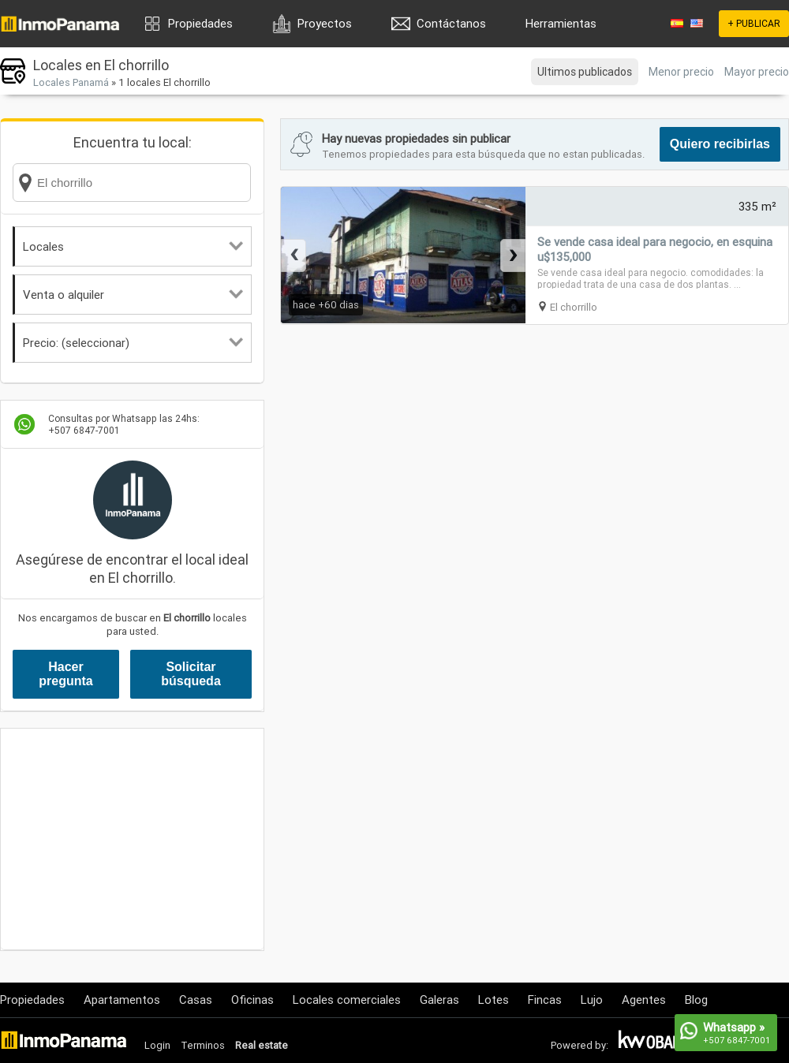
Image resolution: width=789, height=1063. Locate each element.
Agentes (644, 999)
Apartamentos (122, 999)
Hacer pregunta (65, 674)
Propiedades (200, 23)
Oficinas (252, 999)
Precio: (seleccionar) (133, 342)
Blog (696, 999)
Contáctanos (451, 23)
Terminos (203, 1045)
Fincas (545, 999)
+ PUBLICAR (753, 23)
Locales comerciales (347, 999)
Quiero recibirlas (720, 144)
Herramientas (560, 23)
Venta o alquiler (133, 294)
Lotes (493, 999)
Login (157, 1045)
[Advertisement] (132, 839)
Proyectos (324, 23)
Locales (133, 246)
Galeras (439, 999)
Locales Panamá (71, 82)
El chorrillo (573, 307)
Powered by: (579, 1045)
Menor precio (681, 72)
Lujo (592, 999)
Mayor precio (756, 72)
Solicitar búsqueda (191, 674)
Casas (195, 999)
